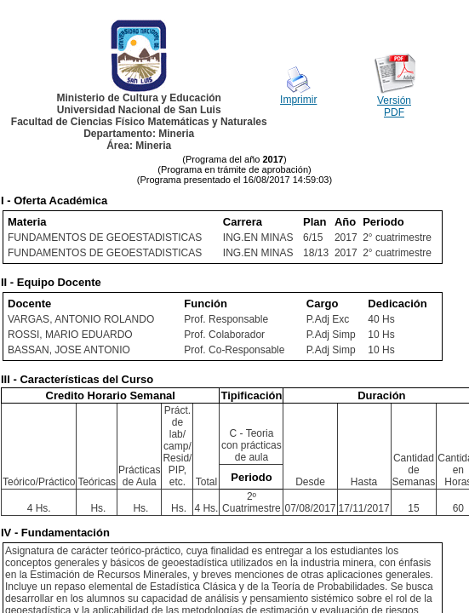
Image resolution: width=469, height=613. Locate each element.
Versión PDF (394, 106)
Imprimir (298, 100)
